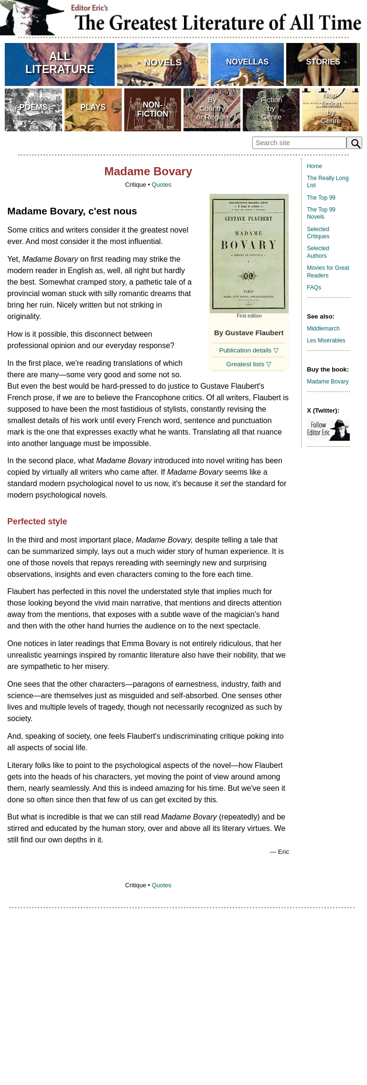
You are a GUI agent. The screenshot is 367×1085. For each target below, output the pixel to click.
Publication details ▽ (248, 350)
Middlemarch (323, 328)
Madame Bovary (327, 381)
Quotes (161, 184)
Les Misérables (326, 340)
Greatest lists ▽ (249, 364)
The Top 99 (321, 197)
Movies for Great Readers (328, 272)
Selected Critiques (318, 233)
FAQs (314, 287)
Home (314, 166)
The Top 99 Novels (321, 213)
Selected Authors (318, 252)
